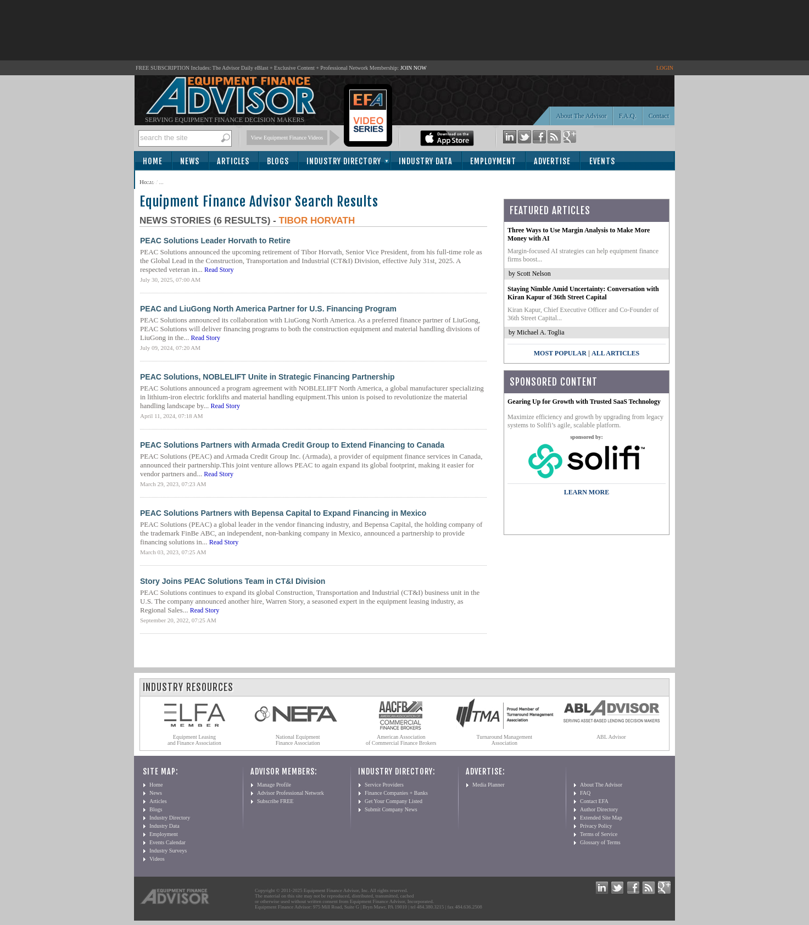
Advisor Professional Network (290, 793)
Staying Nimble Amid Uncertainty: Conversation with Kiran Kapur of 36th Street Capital (583, 293)
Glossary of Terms (600, 842)
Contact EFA (594, 801)
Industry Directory (343, 161)
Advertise (552, 161)
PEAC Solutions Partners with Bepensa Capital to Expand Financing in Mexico (283, 513)
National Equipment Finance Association (298, 740)
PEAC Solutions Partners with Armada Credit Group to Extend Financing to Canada (292, 445)
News (189, 161)
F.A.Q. (628, 116)
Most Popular (560, 353)
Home (153, 161)
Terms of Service (598, 834)
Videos (157, 859)
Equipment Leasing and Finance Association (194, 740)
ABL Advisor (611, 737)
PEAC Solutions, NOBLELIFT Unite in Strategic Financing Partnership (267, 376)
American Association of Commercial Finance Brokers (401, 740)
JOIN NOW (413, 68)
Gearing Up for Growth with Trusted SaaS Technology (584, 401)
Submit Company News (391, 809)
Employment (493, 161)
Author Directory (599, 809)
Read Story (219, 270)
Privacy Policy (596, 826)
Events (602, 161)
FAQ (585, 793)
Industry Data (426, 161)
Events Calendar (167, 842)
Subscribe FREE (275, 801)
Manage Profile (274, 785)
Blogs (278, 161)
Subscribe (165, 180)
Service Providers (384, 785)
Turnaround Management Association (505, 740)
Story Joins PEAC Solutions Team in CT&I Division (232, 581)
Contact (659, 116)
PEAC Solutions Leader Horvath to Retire (215, 240)
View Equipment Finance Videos (287, 138)
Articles (233, 161)
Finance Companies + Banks (396, 793)
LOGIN (664, 68)
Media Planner (488, 785)
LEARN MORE (586, 492)
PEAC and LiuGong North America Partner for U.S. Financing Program (268, 308)
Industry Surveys (168, 851)
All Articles (615, 353)
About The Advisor (581, 116)
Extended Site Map (601, 818)
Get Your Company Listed (393, 801)
